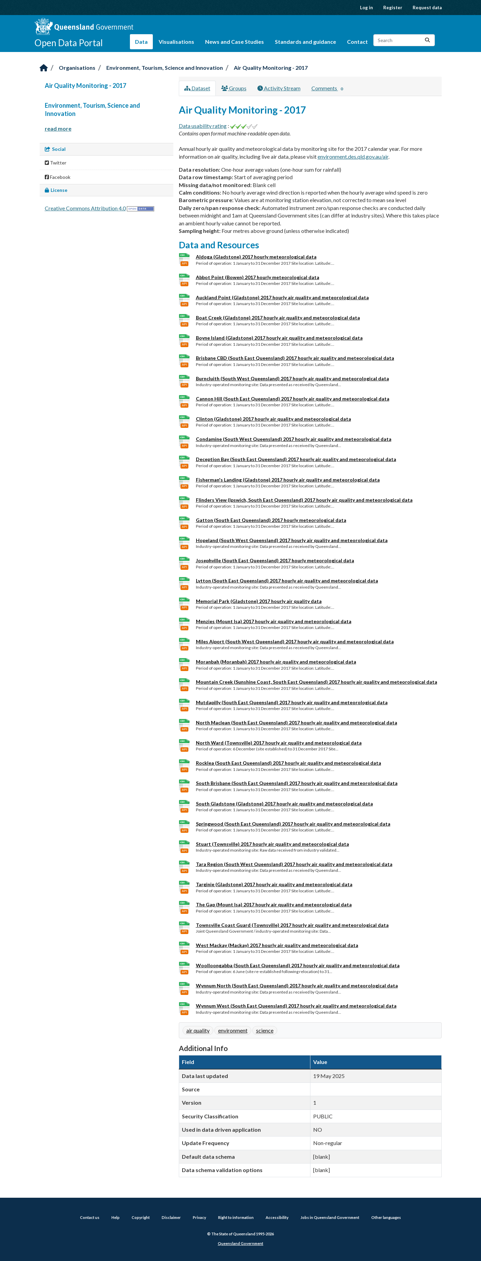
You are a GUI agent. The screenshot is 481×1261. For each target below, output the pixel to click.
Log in (366, 7)
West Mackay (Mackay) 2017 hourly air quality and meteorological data (277, 945)
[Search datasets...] (404, 40)
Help (115, 1217)
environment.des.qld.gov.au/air (353, 156)
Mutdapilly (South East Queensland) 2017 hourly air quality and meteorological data (292, 702)
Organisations (77, 67)
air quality (198, 1030)
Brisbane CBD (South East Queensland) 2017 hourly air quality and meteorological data (295, 358)
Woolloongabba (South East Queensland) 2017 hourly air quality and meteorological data (298, 965)
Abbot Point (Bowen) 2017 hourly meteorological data (257, 277)
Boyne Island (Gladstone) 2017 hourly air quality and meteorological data (279, 338)
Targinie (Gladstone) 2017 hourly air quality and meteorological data (274, 884)
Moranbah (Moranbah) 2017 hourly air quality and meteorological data (276, 662)
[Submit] (427, 40)
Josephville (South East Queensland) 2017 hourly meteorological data (275, 560)
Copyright (141, 1217)
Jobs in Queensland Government (329, 1217)
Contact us (89, 1217)
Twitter (55, 163)
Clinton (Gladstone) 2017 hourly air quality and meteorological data (273, 419)
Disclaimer (171, 1217)
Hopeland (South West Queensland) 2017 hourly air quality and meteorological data (292, 540)
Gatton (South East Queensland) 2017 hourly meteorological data (271, 520)
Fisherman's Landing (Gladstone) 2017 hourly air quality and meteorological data (288, 480)
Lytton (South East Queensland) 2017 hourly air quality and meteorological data (287, 580)
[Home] (44, 68)
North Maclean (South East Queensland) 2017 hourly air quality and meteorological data (296, 722)
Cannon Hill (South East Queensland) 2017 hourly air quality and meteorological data (292, 399)
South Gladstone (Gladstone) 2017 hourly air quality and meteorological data (284, 803)
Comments (328, 88)
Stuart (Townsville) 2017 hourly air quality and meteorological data (272, 844)
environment (233, 1030)
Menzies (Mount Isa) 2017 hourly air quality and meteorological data (273, 621)
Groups (233, 88)
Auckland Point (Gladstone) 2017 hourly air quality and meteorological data (282, 297)
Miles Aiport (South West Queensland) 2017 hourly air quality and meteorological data (295, 641)
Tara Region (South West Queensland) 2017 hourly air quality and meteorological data (294, 864)
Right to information (236, 1217)
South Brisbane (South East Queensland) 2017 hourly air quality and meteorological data (297, 783)
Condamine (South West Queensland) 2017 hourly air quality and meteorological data (293, 439)
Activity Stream (278, 88)
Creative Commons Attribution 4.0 (85, 208)
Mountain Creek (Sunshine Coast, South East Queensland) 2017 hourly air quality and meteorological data (316, 682)
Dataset (197, 88)
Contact (357, 41)
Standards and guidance (305, 41)
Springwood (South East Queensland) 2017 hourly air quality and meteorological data (293, 824)
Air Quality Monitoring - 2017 (271, 67)
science (264, 1030)
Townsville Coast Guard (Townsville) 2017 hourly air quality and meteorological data (292, 925)
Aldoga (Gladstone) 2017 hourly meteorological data (256, 257)
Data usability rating (203, 125)
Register (392, 7)
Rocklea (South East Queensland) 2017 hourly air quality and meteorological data (288, 763)
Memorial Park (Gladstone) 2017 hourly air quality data (259, 601)
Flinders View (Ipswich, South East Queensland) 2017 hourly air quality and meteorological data (304, 500)
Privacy (199, 1217)
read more (58, 128)
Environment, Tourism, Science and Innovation (164, 67)
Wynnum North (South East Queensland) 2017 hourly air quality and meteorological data (297, 985)
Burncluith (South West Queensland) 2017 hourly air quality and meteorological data (292, 378)
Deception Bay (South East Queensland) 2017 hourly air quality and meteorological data (296, 459)
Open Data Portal (69, 42)
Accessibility (277, 1217)
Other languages (386, 1217)
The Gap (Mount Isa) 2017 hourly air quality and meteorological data (274, 904)
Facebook (57, 177)
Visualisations (176, 41)
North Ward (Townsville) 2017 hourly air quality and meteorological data (279, 743)
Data (141, 41)
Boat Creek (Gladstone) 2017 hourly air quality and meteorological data (278, 317)
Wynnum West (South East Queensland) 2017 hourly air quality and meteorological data (296, 1006)
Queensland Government (240, 1243)
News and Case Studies (234, 41)
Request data (427, 7)
